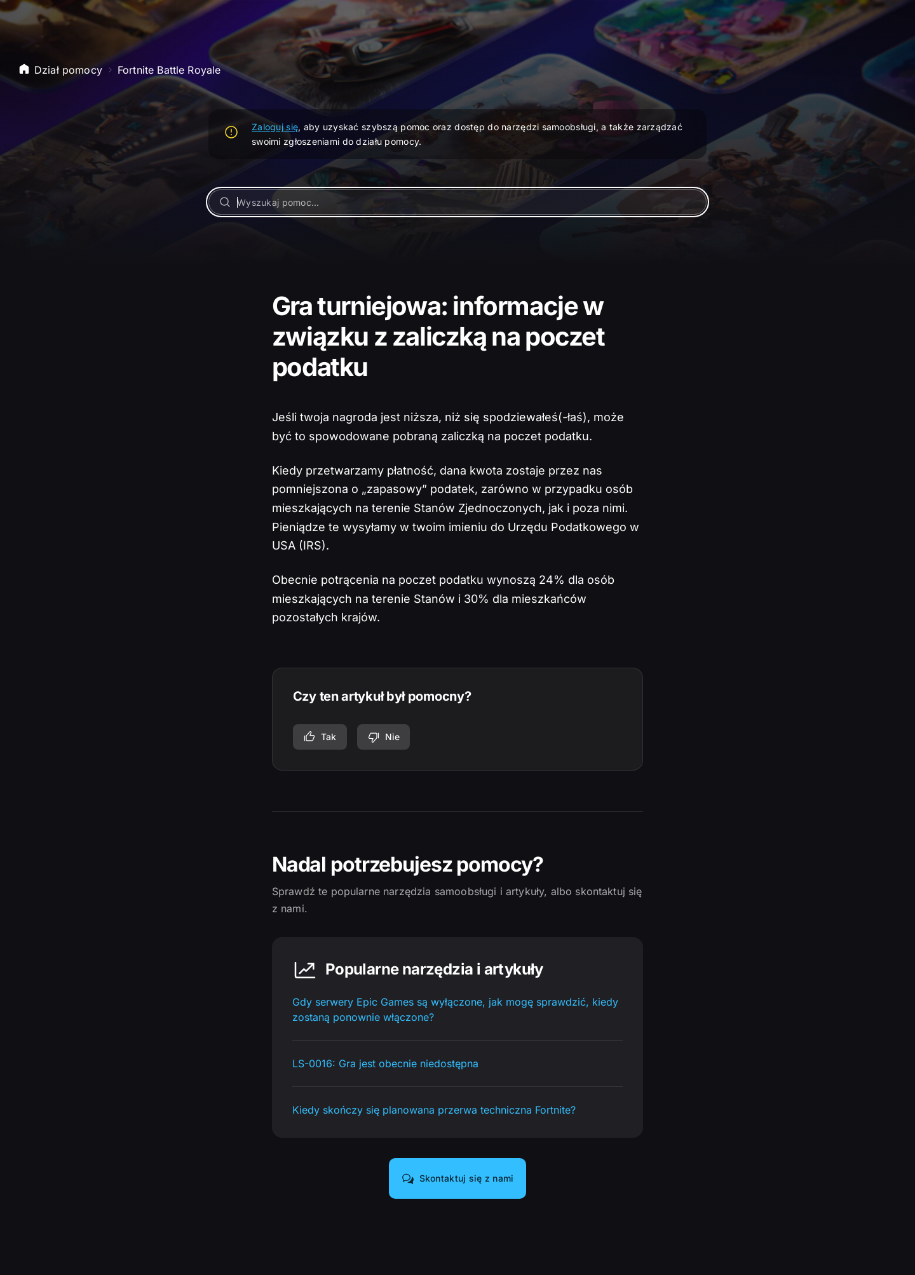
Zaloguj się (275, 126)
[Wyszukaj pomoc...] (457, 202)
